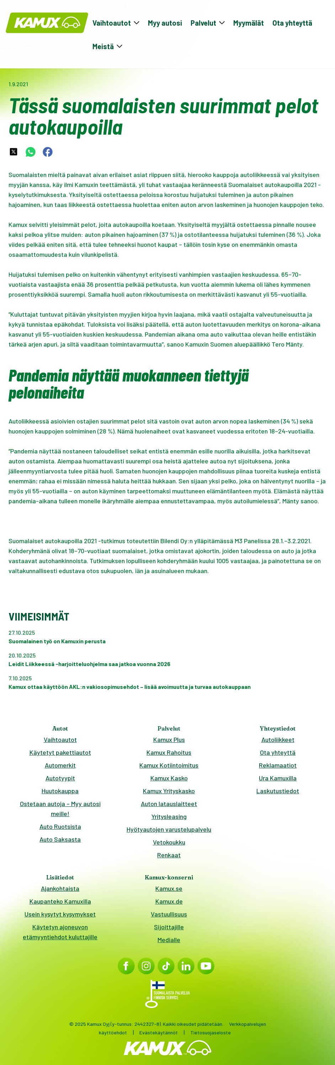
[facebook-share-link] (48, 151)
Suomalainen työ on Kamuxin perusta (57, 641)
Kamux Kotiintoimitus (168, 765)
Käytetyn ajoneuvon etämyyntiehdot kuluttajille (60, 932)
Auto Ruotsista (60, 826)
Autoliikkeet (277, 739)
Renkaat (169, 855)
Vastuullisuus (169, 914)
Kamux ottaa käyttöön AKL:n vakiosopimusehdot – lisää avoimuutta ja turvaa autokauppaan (130, 686)
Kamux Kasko (169, 778)
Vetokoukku (169, 842)
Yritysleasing (169, 816)
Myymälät (248, 23)
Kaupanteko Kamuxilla (60, 901)
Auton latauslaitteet (169, 803)
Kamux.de (169, 901)
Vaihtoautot (60, 739)
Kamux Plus (169, 739)
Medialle (169, 940)
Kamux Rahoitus (169, 752)
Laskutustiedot (277, 791)
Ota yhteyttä (292, 23)
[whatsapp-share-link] (31, 151)
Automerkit (60, 765)
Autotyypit (60, 778)
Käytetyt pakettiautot (60, 752)
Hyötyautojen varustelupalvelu (169, 829)
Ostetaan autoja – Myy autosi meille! (60, 808)
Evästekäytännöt (158, 1032)
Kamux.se (168, 888)
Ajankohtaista (60, 888)
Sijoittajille (169, 927)
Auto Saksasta (60, 839)
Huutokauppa (60, 791)
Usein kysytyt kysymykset (60, 914)
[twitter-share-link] (13, 151)
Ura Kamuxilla (278, 778)
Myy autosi (165, 23)
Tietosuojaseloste (210, 1032)
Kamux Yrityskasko (169, 791)
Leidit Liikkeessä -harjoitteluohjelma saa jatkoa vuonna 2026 (89, 663)
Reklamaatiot (278, 765)
